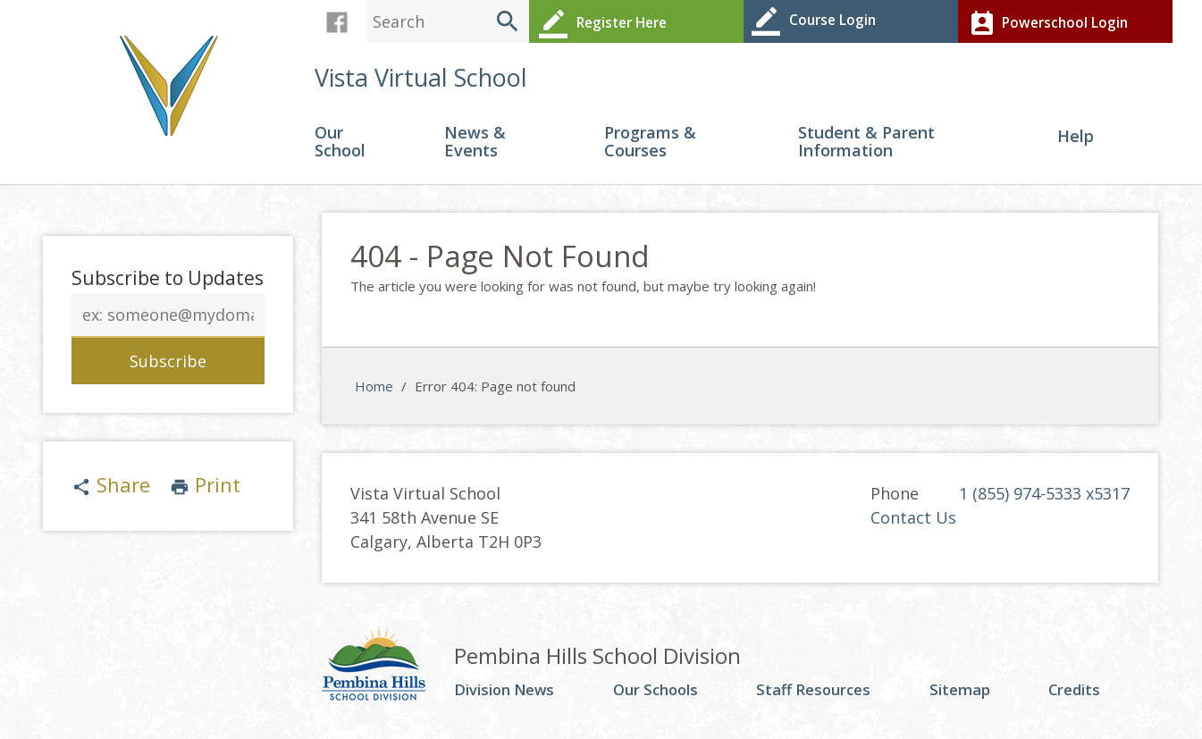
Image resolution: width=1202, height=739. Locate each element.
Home (374, 390)
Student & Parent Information (866, 148)
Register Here (599, 21)
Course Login (811, 21)
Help (1075, 142)
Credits (1079, 695)
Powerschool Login (1043, 21)
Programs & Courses (650, 148)
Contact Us (913, 522)
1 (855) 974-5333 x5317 (1044, 498)
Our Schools (663, 695)
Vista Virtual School (421, 81)
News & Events (475, 148)
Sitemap (966, 695)
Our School (340, 148)
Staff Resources (821, 695)
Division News (509, 695)
